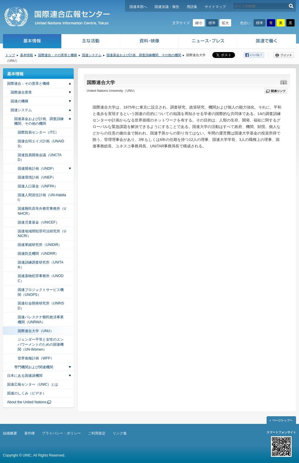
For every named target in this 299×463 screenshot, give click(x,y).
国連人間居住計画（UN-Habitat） (42, 197)
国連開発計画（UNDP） (37, 168)
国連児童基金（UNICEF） (38, 222)
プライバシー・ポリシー (61, 433)
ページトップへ (281, 420)
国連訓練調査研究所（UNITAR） (40, 264)
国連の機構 (19, 101)
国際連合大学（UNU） (36, 331)
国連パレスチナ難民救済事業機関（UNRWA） (41, 319)
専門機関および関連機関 (33, 367)
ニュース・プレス (208, 42)
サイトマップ (215, 7)
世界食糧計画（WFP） (36, 358)
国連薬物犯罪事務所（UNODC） (40, 278)
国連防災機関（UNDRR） (38, 254)
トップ (10, 55)
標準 (212, 23)
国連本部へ (138, 7)
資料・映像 (149, 42)
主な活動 (91, 42)
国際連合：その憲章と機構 (57, 55)
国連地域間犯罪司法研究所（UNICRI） (42, 233)
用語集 (192, 7)
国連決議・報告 (167, 7)
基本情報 (32, 42)
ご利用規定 (97, 433)
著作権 (29, 433)
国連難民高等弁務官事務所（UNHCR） (42, 211)
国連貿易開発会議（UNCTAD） (39, 157)
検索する (291, 6)
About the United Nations (26, 402)
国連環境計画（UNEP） (37, 177)
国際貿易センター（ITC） (38, 132)
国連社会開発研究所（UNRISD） (41, 305)
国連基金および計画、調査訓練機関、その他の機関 (143, 55)
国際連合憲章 (21, 92)
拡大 (225, 23)
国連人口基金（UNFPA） (38, 186)
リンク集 (120, 433)
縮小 (198, 23)
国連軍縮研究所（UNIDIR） (40, 245)
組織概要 (10, 433)
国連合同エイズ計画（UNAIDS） (41, 143)
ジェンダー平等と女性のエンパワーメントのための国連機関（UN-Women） (41, 344)
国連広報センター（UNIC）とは (32, 384)
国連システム (91, 55)
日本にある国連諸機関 (24, 376)
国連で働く (267, 42)
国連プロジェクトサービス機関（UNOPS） (41, 292)
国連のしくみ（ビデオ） (26, 393)
